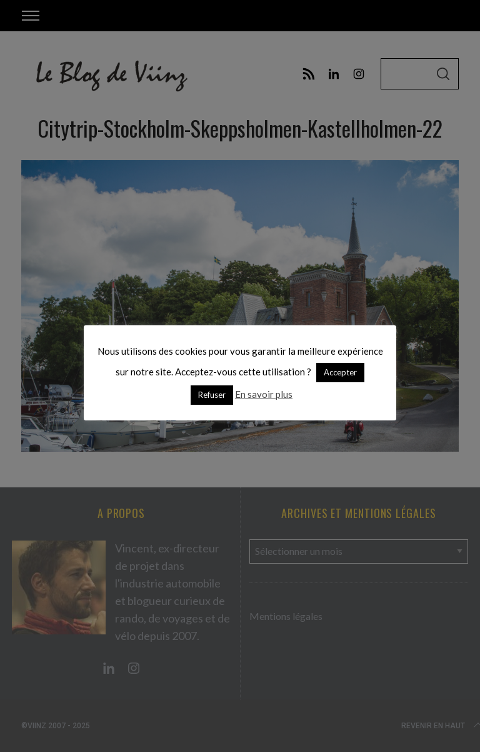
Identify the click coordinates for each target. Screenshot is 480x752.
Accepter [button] (340, 372)
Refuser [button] (212, 395)
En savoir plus (263, 394)
